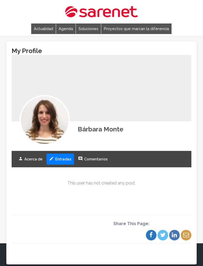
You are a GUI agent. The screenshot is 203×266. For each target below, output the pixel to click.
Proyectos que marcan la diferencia (136, 28)
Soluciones (88, 28)
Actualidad (43, 28)
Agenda (66, 28)
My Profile (27, 51)
